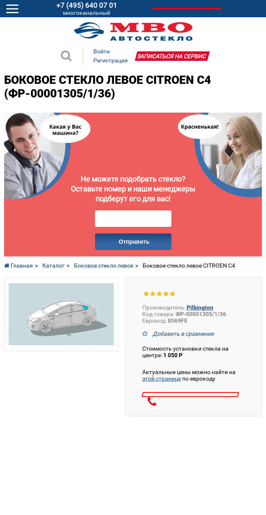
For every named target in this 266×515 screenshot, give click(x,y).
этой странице (161, 378)
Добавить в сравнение (183, 333)
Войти (101, 51)
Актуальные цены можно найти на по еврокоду (189, 375)
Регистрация (110, 60)
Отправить (134, 241)
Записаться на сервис (171, 56)
